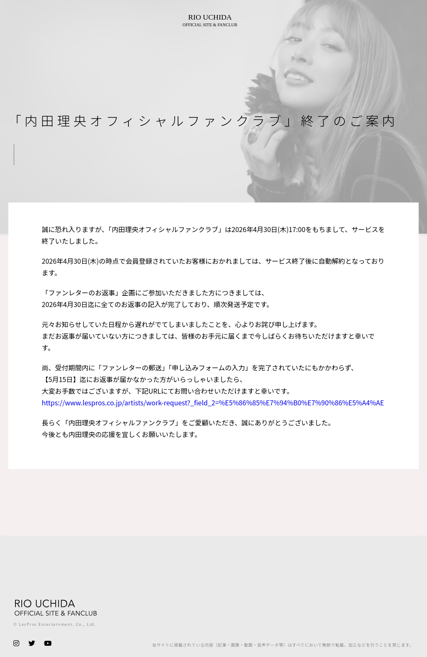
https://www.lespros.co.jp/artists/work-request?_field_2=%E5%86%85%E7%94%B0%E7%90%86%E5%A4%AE (213, 402)
